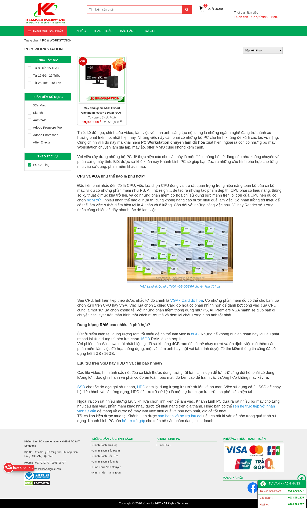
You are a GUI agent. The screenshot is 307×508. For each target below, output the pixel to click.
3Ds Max (37, 105)
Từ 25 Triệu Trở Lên (44, 82)
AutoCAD (37, 120)
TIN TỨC (80, 31)
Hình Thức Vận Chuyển (107, 467)
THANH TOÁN (103, 31)
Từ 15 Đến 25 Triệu (44, 75)
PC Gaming (39, 164)
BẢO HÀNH (128, 31)
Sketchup (37, 112)
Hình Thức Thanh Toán (107, 472)
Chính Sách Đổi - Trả (105, 456)
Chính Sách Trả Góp (105, 445)
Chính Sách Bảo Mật (105, 461)
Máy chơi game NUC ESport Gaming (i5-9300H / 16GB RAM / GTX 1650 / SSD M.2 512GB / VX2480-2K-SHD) (102, 110)
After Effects (39, 142)
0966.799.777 (268, 6)
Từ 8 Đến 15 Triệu (43, 68)
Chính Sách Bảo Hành (106, 450)
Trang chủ (31, 40)
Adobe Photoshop (43, 134)
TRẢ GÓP (149, 31)
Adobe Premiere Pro (45, 127)
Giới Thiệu (165, 445)
